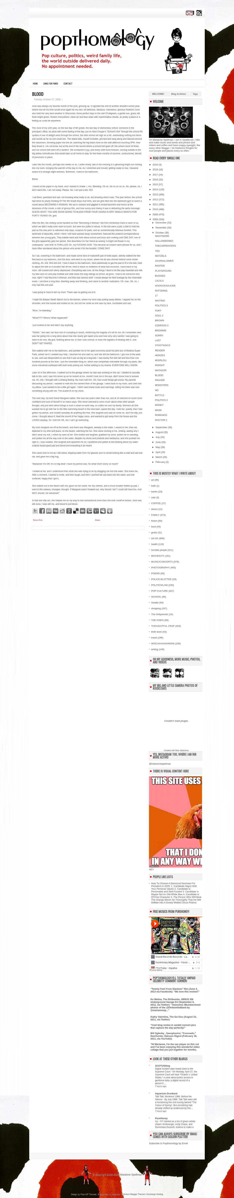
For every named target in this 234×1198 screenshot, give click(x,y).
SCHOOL (156, 596)
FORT (158, 310)
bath (153, 485)
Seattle (154, 602)
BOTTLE (159, 395)
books (154, 491)
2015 (156, 184)
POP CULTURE (159, 591)
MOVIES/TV (157, 555)
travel (154, 637)
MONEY (159, 405)
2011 (156, 204)
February (161, 462)
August (160, 432)
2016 (156, 179)
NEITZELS (160, 255)
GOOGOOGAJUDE (165, 285)
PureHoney (161, 1118)
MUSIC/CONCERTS (162, 561)
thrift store (156, 631)
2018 (156, 169)
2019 (156, 164)
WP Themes (90, 1194)
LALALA (159, 280)
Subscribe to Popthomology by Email (168, 1143)
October (160, 232)
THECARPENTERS (165, 245)
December (161, 222)
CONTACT (68, 83)
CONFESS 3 (161, 325)
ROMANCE (161, 415)
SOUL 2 (159, 315)
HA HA (154, 538)
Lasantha (116, 1194)
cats (153, 497)
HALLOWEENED (164, 241)
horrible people (159, 550)
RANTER (160, 265)
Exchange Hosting (155, 1194)
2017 (156, 174)
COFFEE (156, 503)
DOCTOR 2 (161, 420)
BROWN (159, 320)
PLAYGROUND (163, 270)
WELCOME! (158, 94)
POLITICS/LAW (159, 585)
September (162, 427)
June (158, 442)
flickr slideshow (181, 750)
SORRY (159, 335)
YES (157, 251)
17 (156, 295)
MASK (158, 410)
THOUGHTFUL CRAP (163, 626)
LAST (158, 340)
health (154, 544)
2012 (156, 199)
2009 (156, 214)
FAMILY (155, 515)
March (159, 457)
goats (154, 532)
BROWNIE (160, 330)
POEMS (155, 573)
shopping (156, 608)
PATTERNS (161, 290)
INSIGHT (160, 365)
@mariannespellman (160, 763)
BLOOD (37, 94)
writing (154, 649)
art (152, 480)
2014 (156, 189)
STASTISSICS (162, 345)
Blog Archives (178, 94)
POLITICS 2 (161, 400)
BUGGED (160, 275)
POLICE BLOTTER (161, 579)
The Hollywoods (159, 614)
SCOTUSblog (162, 1065)
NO (156, 390)
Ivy (156, 1121)
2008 (156, 219)
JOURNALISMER (164, 260)
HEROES (160, 355)
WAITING (160, 300)
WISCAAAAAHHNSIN (162, 643)
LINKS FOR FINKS (50, 83)
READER (160, 350)
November (161, 227)
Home (35, 83)
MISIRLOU (160, 360)
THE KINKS (157, 620)
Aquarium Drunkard (166, 1093)
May (158, 447)
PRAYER (160, 380)
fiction (154, 520)
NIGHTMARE (162, 236)
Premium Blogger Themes (133, 1194)
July (158, 437)
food (153, 526)
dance (154, 509)
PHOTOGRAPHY (160, 567)
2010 (156, 209)
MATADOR (160, 370)
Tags (195, 94)
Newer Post (37, 520)
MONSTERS (161, 385)
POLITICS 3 (161, 305)
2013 (156, 194)
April (158, 452)
